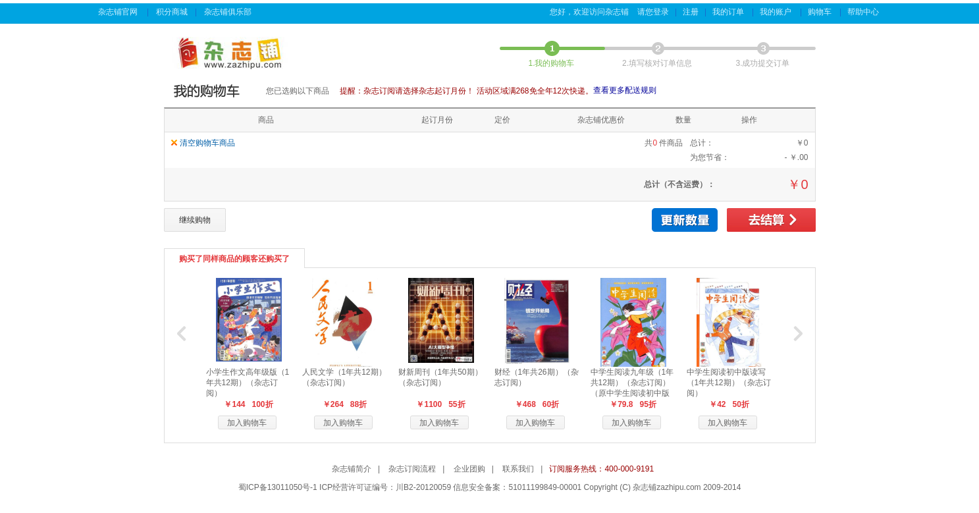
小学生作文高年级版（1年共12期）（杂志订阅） (248, 382)
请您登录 (653, 11)
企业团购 (469, 468)
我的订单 (729, 11)
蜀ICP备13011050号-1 (277, 487)
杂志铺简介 (351, 468)
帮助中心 (864, 11)
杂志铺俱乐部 (228, 11)
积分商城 (172, 11)
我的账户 (776, 11)
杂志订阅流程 (412, 468)
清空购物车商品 (207, 143)
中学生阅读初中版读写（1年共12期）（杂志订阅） (729, 382)
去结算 (771, 220)
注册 (691, 11)
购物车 (820, 11)
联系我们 (518, 468)
